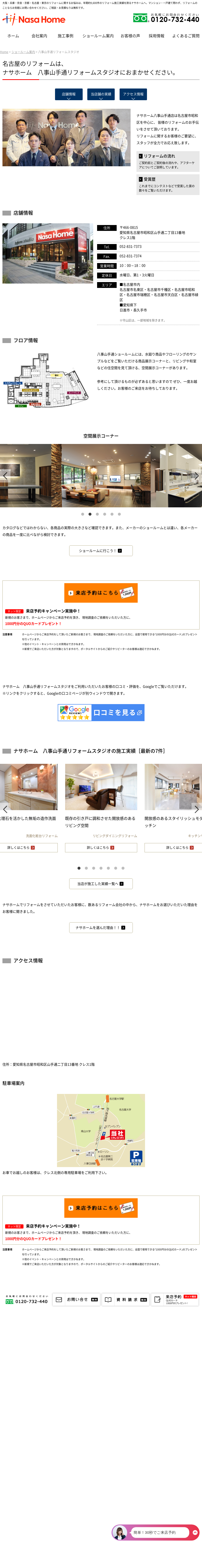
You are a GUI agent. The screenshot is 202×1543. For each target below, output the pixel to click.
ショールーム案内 (98, 36)
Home (4, 51)
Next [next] (196, 475)
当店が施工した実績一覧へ (97, 883)
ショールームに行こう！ (98, 550)
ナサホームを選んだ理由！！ (98, 927)
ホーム (13, 36)
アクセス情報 (133, 94)
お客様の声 (130, 36)
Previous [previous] (5, 475)
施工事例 (65, 36)
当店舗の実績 (101, 94)
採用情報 (156, 36)
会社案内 (39, 36)
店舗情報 (69, 94)
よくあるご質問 (186, 36)
